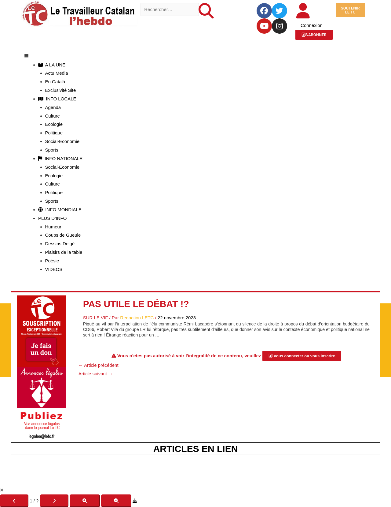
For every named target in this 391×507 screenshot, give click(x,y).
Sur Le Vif (95, 317)
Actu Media (56, 73)
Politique (54, 132)
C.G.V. (255, 469)
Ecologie (54, 124)
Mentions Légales (119, 469)
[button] (195, 56)
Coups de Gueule (63, 235)
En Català (55, 81)
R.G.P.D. (281, 469)
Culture (52, 115)
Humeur (53, 226)
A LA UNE (51, 64)
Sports (51, 149)
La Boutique (193, 469)
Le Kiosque (226, 469)
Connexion (312, 25)
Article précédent (99, 365)
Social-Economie (62, 141)
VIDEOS (54, 269)
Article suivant (96, 373)
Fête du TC (158, 469)
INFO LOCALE (57, 98)
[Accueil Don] (41, 330)
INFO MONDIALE (60, 209)
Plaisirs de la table (63, 252)
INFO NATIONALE (60, 158)
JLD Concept (215, 478)
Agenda (53, 107)
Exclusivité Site (60, 90)
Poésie (52, 260)
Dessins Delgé (60, 243)
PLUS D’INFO (52, 218)
